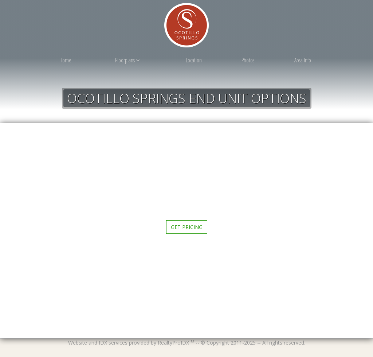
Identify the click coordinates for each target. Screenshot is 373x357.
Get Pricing (187, 227)
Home (65, 60)
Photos (248, 60)
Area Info (302, 60)
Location (194, 60)
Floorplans (127, 60)
